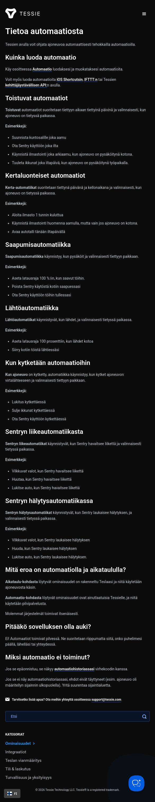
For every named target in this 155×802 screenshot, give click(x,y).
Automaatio (42, 69)
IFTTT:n (91, 79)
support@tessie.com (106, 699)
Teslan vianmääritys (23, 760)
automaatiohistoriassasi (74, 669)
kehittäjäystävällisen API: (26, 85)
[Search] (77, 716)
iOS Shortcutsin (70, 79)
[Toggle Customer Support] (136, 783)
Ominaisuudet (20, 743)
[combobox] (12, 793)
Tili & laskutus (17, 769)
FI (12, 793)
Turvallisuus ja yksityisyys (28, 777)
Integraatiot (15, 752)
